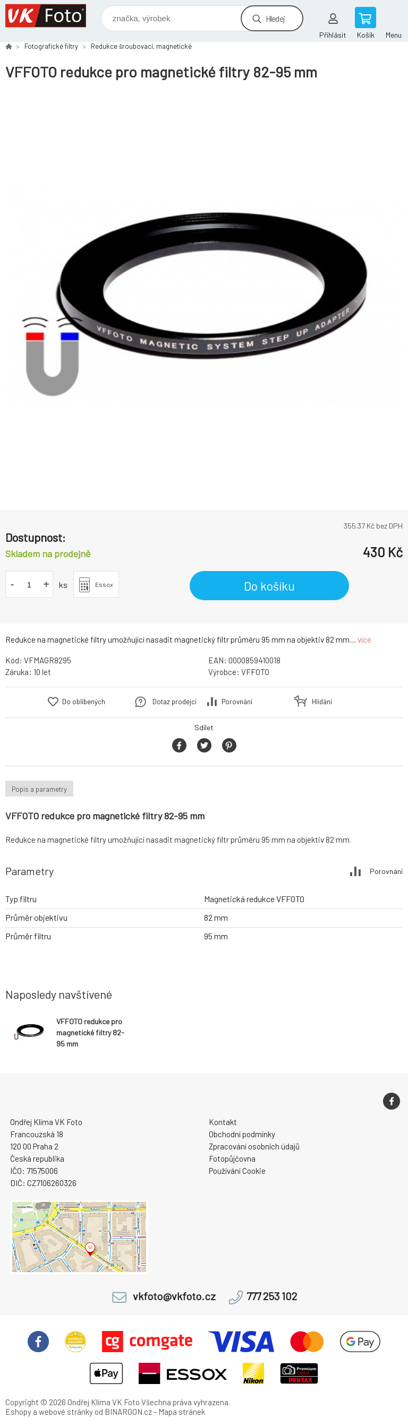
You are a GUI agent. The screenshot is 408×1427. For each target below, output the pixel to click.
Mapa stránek (181, 1411)
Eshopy (18, 1411)
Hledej (275, 18)
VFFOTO (255, 672)
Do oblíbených (83, 701)
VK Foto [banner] (52, 15)
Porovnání (237, 701)
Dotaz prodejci (174, 701)
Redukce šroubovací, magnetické (141, 46)
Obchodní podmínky (242, 1134)
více (364, 639)
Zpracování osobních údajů (254, 1146)
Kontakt (223, 1122)
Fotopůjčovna (232, 1158)
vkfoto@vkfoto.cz (174, 1296)
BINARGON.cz (128, 1411)
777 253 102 (271, 1296)
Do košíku (269, 585)
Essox (104, 584)
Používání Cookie (237, 1170)
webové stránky (66, 1411)
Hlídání (322, 701)
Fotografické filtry (51, 46)
